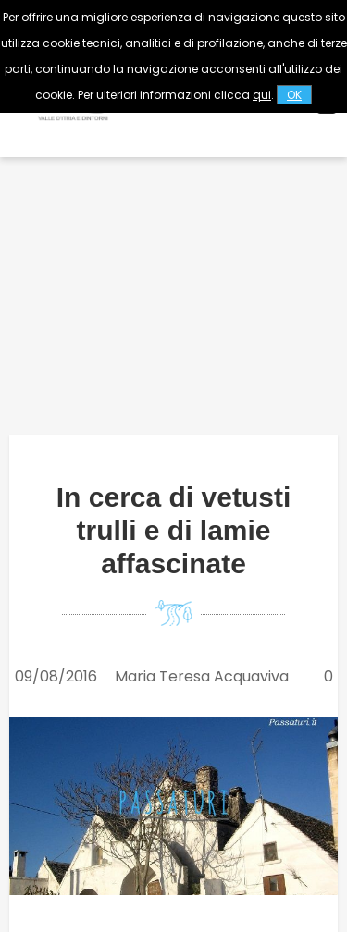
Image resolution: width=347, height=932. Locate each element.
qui (262, 95)
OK (294, 95)
